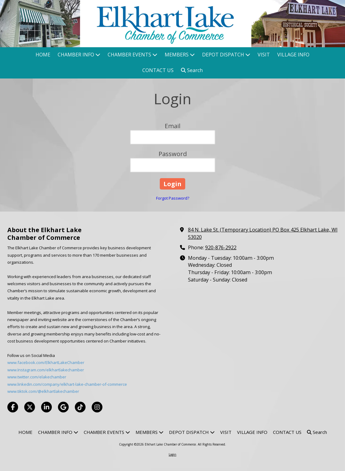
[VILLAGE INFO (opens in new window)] (293, 55)
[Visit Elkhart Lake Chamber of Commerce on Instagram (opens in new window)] (97, 407)
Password (173, 154)
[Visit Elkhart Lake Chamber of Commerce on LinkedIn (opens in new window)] (46, 407)
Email (172, 126)
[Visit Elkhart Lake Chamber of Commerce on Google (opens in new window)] (63, 407)
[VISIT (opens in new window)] (264, 55)
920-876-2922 (220, 247)
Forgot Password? (172, 198)
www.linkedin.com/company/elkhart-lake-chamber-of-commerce (67, 384)
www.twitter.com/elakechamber (36, 377)
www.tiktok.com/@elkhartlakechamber (43, 391)
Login (172, 454)
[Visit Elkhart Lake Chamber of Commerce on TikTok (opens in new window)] (80, 407)
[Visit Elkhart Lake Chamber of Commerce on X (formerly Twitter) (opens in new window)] (29, 407)
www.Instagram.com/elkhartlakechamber (45, 370)
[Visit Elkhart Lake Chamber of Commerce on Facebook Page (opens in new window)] (12, 407)
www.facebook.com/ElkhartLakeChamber (45, 362)
